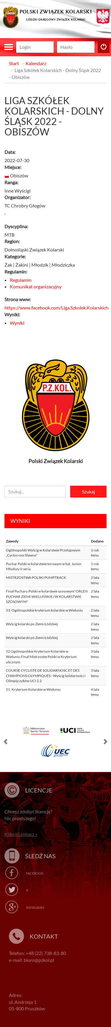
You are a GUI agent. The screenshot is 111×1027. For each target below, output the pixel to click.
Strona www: (17, 299)
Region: (12, 241)
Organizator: (17, 197)
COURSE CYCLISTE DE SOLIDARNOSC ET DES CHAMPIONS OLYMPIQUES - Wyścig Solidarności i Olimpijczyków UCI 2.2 (46, 675)
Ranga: (11, 182)
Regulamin (20, 280)
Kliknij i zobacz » (20, 834)
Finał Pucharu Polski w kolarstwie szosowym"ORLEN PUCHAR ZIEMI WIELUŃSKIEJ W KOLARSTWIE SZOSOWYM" (47, 596)
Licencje (38, 790)
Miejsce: (12, 167)
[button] (6, 743)
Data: (10, 152)
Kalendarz (35, 63)
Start (14, 63)
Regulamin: (15, 271)
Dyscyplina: (16, 226)
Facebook (34, 873)
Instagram (35, 907)
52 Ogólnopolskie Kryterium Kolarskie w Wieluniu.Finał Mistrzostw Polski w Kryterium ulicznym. (41, 656)
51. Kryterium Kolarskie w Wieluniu (33, 689)
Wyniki (17, 323)
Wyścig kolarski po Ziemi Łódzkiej (32, 624)
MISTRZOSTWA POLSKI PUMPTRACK (36, 577)
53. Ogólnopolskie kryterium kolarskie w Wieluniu (44, 610)
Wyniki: (12, 314)
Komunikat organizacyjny (36, 286)
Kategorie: (15, 256)
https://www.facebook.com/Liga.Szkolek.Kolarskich (56, 307)
